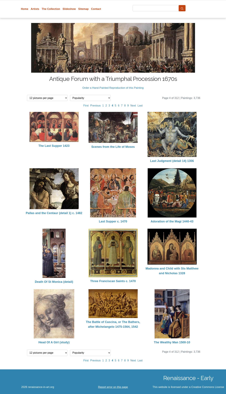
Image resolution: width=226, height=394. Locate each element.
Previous (95, 105)
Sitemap (83, 9)
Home (24, 9)
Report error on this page (113, 387)
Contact (96, 9)
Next (133, 105)
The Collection (51, 9)
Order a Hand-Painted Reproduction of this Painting (113, 87)
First (86, 105)
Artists (35, 9)
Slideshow (69, 9)
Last (140, 105)
